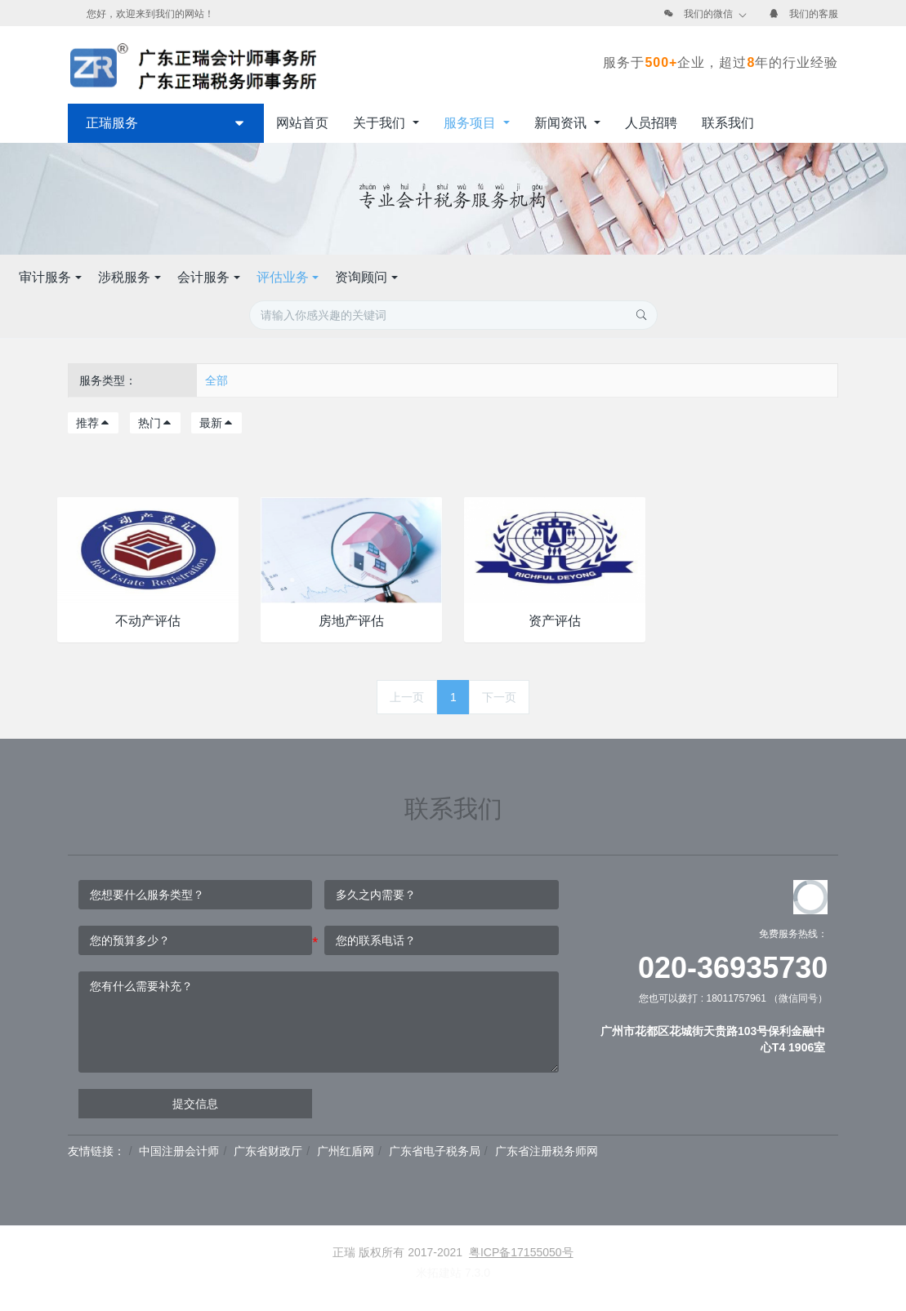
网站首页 (302, 123)
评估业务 (527, 277)
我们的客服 (813, 14)
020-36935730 (733, 967)
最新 (216, 422)
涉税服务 (368, 277)
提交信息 (195, 1103)
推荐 (93, 422)
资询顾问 (606, 277)
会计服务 (448, 277)
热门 (155, 422)
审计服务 (290, 277)
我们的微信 (708, 14)
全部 (216, 380)
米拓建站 (440, 1272)
